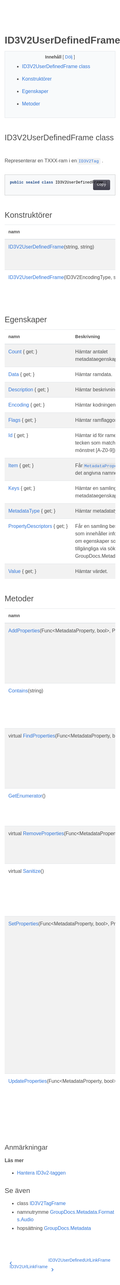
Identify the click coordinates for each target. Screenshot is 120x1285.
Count (15, 351)
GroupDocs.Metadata (67, 1228)
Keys (13, 488)
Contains (18, 690)
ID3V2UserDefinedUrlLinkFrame (79, 1264)
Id (10, 435)
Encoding (18, 404)
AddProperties (24, 630)
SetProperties (23, 923)
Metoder (31, 103)
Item (13, 465)
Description (20, 389)
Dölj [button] (69, 56)
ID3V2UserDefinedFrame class (56, 66)
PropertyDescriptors (30, 526)
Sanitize (32, 871)
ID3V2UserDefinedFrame (36, 246)
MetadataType (24, 511)
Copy (101, 185)
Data (13, 374)
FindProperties (39, 735)
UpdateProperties (27, 1081)
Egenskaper (35, 91)
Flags (14, 420)
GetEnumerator (25, 795)
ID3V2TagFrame (48, 1203)
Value (14, 571)
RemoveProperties (43, 833)
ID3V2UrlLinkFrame (29, 1265)
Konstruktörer (37, 78)
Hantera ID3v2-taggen (41, 1173)
